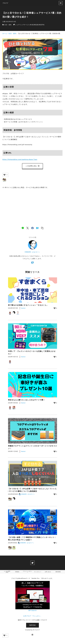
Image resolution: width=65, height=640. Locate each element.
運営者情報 (58, 571)
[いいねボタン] (4, 174)
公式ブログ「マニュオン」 (32, 616)
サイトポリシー (37, 571)
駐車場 (34, 24)
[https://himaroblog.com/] (32, 262)
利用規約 (17, 571)
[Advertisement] (32, 205)
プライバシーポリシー (27, 572)
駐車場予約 (40, 24)
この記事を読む (32, 166)
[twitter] (32, 563)
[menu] (61, 3)
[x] (27, 228)
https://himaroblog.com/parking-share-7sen (19, 159)
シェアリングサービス (22, 24)
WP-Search (32, 610)
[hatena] (37, 228)
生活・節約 (8, 24)
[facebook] (32, 228)
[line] (23, 228)
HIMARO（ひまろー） (32, 252)
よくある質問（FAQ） (7, 572)
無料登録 (32, 625)
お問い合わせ (48, 571)
